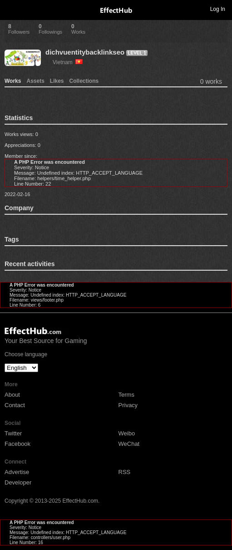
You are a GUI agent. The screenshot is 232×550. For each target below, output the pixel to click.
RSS (124, 472)
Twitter (13, 433)
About (12, 394)
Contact (15, 405)
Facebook (17, 443)
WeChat (129, 443)
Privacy (128, 405)
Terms (126, 394)
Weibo (126, 433)
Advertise (17, 472)
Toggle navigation (11, 8)
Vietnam (68, 62)
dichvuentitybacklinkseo (84, 52)
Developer (18, 482)
